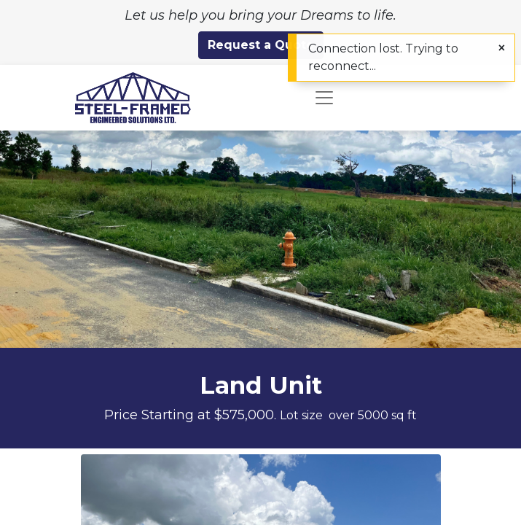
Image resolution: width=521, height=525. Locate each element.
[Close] (501, 48)
